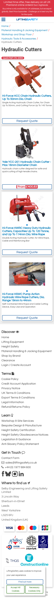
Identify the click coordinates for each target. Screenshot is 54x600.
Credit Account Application (18, 383)
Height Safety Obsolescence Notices (24, 434)
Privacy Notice (10, 388)
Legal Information (12, 402)
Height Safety (10, 346)
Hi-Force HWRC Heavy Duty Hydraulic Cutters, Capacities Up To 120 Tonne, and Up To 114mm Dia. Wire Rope (26, 232)
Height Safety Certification (18, 430)
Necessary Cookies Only (34, 589)
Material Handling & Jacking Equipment (24, 30)
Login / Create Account (16, 365)
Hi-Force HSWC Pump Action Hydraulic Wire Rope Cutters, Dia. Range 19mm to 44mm (23, 297)
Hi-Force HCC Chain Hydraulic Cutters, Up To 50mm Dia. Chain (27, 98)
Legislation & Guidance (16, 439)
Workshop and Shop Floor (16, 34)
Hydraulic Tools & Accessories (18, 38)
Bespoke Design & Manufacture (21, 425)
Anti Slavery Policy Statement (20, 444)
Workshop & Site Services (17, 420)
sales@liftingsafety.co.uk (19, 462)
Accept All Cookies (15, 589)
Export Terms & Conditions (18, 397)
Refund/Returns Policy (15, 406)
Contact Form (10, 458)
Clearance (8, 360)
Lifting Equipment (12, 341)
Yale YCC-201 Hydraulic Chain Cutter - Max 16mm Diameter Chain (26, 163)
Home (4, 26)
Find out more (24, 582)
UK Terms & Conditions (15, 393)
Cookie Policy (9, 379)
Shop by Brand (10, 355)
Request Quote (27, 121)
